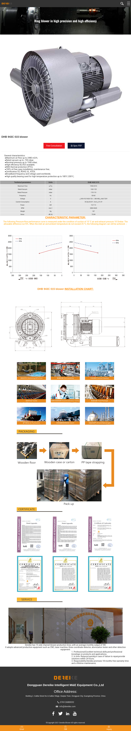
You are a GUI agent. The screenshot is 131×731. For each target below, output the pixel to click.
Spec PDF (76, 146)
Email (22, 728)
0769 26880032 (67, 702)
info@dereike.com (67, 706)
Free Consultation (54, 146)
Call (65, 728)
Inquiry (109, 728)
